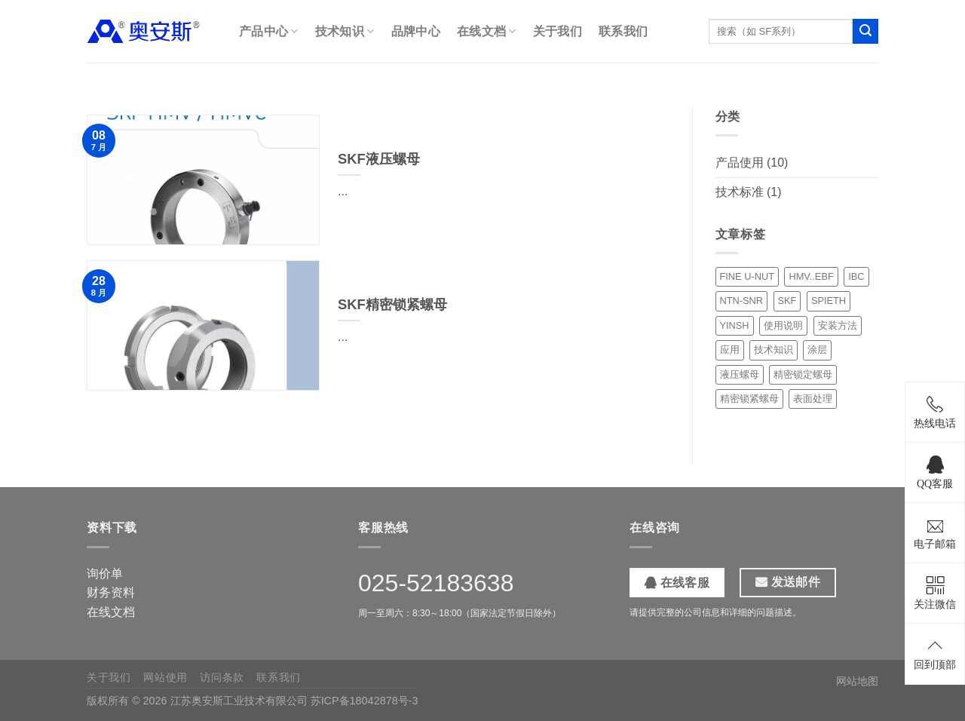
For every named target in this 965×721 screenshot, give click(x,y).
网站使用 (165, 677)
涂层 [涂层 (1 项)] (817, 349)
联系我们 (623, 31)
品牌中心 (415, 31)
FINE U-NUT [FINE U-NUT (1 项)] (747, 276)
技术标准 (739, 192)
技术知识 (345, 31)
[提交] (865, 31)
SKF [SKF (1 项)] (787, 300)
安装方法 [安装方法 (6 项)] (837, 325)
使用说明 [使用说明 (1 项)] (783, 325)
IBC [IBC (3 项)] (856, 276)
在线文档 (486, 31)
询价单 (105, 573)
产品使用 (739, 162)
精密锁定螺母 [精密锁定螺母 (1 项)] (803, 374)
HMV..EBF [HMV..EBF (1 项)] (811, 276)
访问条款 (222, 677)
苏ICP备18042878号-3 (364, 701)
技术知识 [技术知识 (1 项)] (773, 349)
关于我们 (557, 31)
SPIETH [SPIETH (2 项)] (828, 300)
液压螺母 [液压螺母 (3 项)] (739, 374)
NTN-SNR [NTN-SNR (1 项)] (742, 300)
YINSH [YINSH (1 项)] (734, 325)
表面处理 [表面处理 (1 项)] (812, 398)
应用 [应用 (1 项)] (730, 349)
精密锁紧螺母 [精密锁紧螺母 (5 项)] (749, 398)
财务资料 (111, 592)
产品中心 (269, 31)
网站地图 (857, 681)
